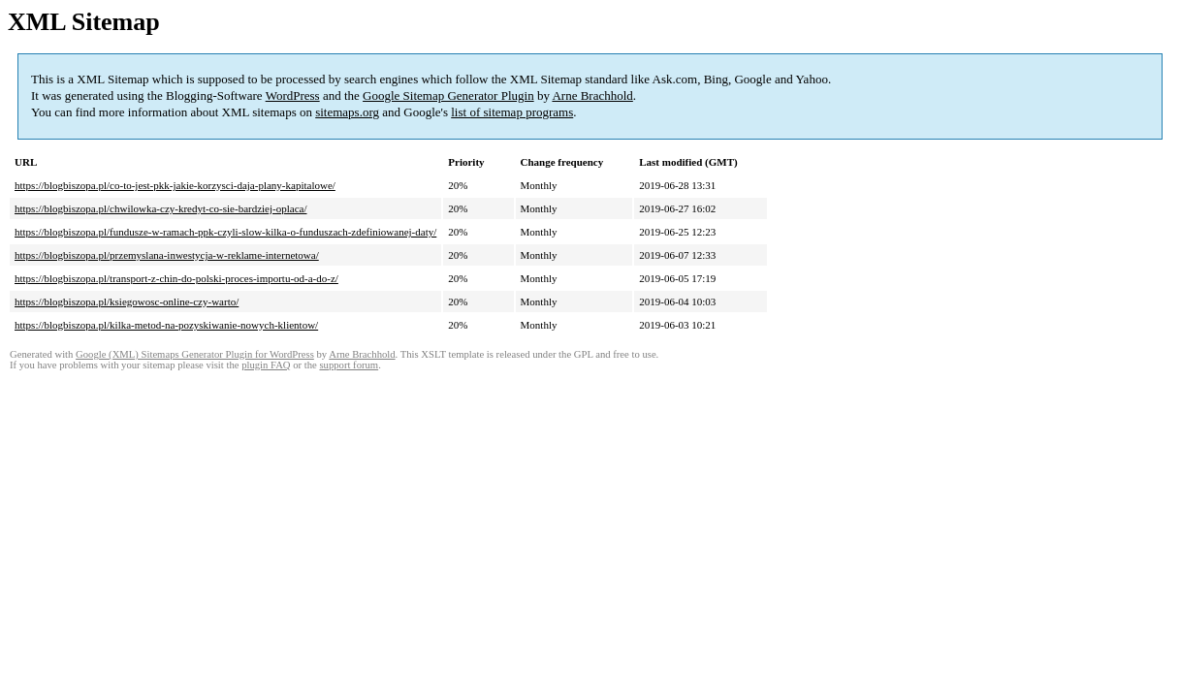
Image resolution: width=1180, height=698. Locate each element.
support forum (348, 365)
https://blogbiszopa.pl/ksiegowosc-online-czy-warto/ (127, 301)
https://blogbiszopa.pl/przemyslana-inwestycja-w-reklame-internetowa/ (167, 255)
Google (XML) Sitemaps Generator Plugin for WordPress (195, 354)
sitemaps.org (347, 112)
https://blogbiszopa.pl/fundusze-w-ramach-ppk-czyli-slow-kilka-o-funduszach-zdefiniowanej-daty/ (225, 232)
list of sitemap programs (512, 112)
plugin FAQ (265, 365)
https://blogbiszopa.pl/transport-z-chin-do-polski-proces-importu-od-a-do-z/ (176, 278)
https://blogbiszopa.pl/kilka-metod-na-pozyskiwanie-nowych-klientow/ (166, 325)
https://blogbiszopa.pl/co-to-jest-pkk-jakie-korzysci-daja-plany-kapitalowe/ (175, 185)
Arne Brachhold (592, 95)
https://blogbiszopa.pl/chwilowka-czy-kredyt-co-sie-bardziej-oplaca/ (160, 208)
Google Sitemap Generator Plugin (448, 95)
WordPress (293, 95)
